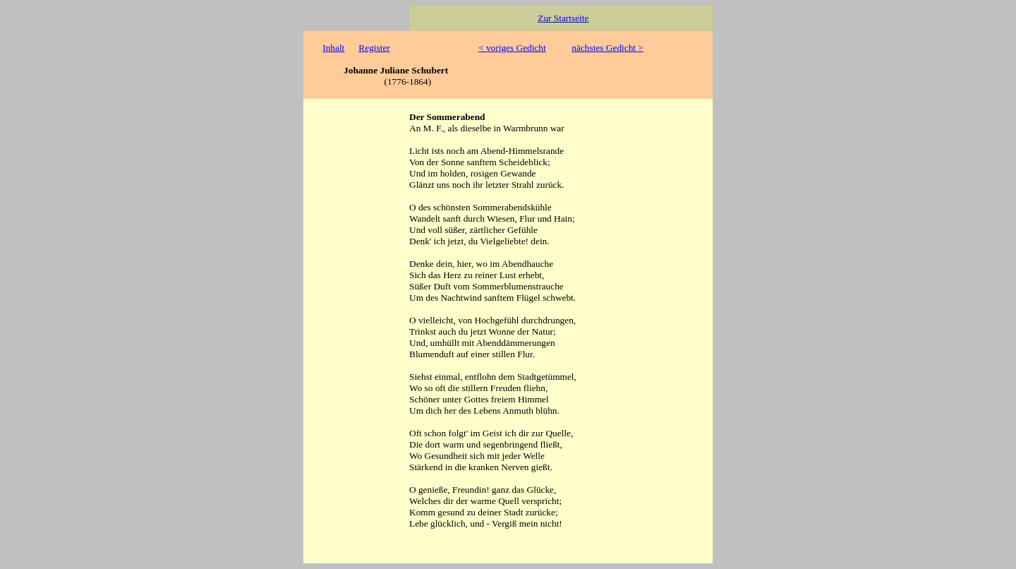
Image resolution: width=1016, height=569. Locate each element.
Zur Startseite (563, 18)
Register (373, 47)
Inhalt (333, 47)
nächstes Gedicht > (607, 47)
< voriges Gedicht (512, 47)
